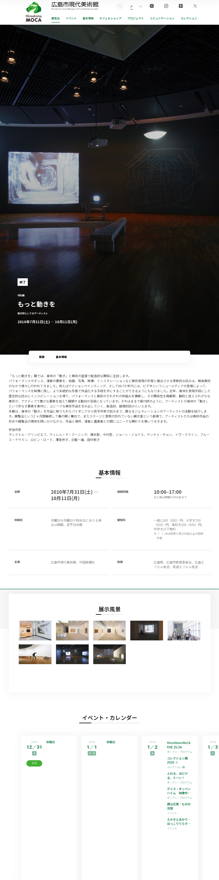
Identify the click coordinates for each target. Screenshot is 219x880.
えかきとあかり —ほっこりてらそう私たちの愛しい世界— (179, 823)
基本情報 (88, 18)
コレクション (189, 18)
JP (131, 6)
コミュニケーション (162, 18)
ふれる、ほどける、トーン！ (178, 776)
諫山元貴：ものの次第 (179, 807)
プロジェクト (135, 18)
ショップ (110, 18)
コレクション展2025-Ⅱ (178, 760)
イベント (71, 18)
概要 (42, 357)
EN (140, 6)
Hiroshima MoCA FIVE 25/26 (179, 745)
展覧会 (55, 18)
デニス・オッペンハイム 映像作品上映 (179, 791)
